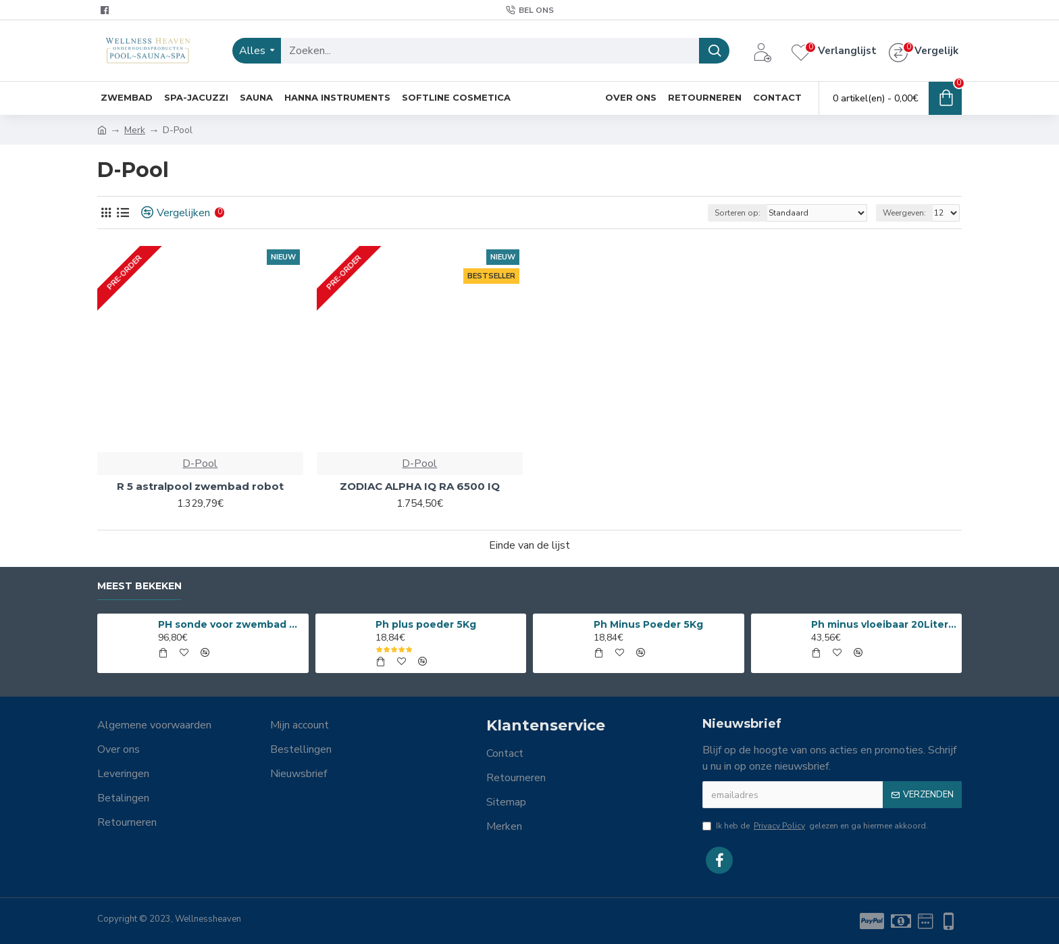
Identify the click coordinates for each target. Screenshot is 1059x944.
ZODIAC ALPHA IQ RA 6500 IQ (420, 486)
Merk (134, 130)
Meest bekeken (139, 586)
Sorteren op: (737, 212)
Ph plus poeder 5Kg (426, 624)
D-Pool (199, 463)
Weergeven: (904, 212)
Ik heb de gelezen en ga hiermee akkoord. (815, 826)
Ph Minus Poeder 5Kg (648, 624)
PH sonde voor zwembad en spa (231, 624)
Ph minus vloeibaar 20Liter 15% (884, 624)
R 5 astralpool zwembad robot (200, 486)
